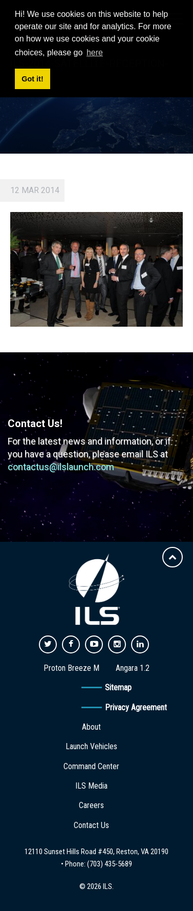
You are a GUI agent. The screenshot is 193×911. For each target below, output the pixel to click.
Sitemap (118, 687)
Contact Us (91, 825)
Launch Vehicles (91, 746)
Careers (91, 805)
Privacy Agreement (136, 707)
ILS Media (91, 786)
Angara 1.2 (132, 668)
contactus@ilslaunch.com (61, 466)
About (91, 727)
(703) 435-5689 (109, 863)
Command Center (91, 766)
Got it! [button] (32, 79)
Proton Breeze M (71, 668)
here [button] (95, 52)
